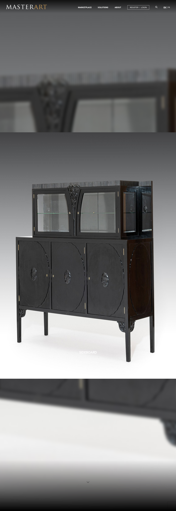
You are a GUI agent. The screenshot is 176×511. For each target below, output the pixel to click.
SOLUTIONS (103, 7)
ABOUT (118, 7)
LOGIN (144, 7)
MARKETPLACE (85, 7)
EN (165, 7)
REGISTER (134, 7)
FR (169, 7)
